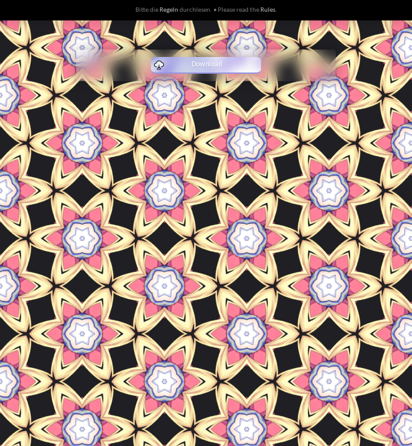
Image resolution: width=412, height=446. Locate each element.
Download (188, 65)
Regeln (169, 10)
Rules (267, 10)
